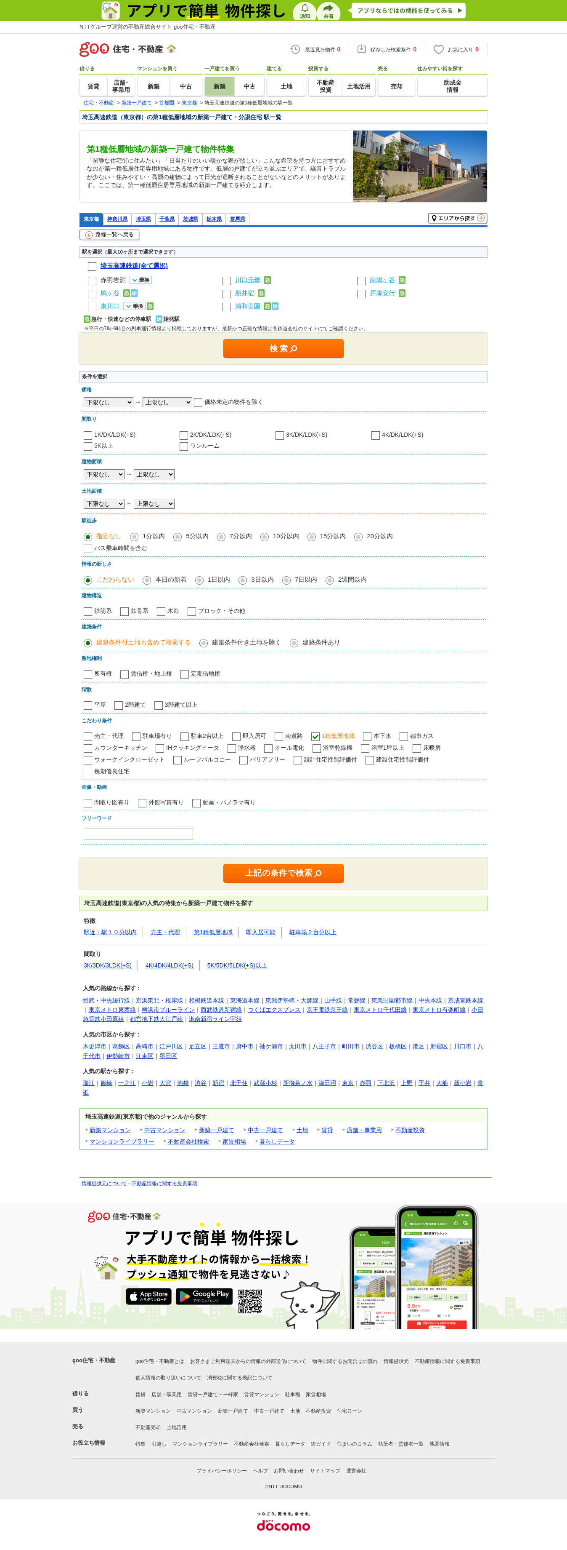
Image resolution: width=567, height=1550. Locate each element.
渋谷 (201, 1083)
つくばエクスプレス (274, 1009)
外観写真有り (166, 802)
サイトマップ (325, 1471)
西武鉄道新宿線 (221, 1009)
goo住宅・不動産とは (159, 1361)
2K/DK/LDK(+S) (210, 434)
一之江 (127, 1083)
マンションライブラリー (122, 1141)
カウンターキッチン (120, 747)
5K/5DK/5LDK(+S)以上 (237, 965)
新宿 (218, 1083)
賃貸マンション (261, 1395)
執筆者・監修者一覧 (401, 1444)
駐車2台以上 (207, 735)
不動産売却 (148, 1427)
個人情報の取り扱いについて (168, 1378)
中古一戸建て (265, 1130)
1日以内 (219, 579)
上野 (407, 1083)
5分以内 (197, 536)
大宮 (165, 1083)
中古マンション (164, 1130)
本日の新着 (171, 579)
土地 (302, 1130)
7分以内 (241, 536)
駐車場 (292, 1395)
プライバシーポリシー (221, 1471)
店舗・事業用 (364, 1130)
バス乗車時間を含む (120, 548)
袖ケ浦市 (271, 1046)
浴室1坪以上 (387, 747)
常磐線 (357, 1000)
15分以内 (333, 536)
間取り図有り (112, 802)
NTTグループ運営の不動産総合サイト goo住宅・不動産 (147, 27)
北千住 (239, 1083)
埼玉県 (143, 219)
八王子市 (324, 1046)
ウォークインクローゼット (129, 759)
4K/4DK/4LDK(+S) (169, 965)
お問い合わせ (289, 1471)
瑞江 (89, 1083)
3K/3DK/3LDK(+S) (108, 965)
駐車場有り (157, 735)
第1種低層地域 (213, 932)
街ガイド (321, 1444)
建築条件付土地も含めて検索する (143, 642)
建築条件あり (321, 642)
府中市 (245, 1046)
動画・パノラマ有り (229, 802)
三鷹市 (221, 1046)
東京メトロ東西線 (112, 1009)
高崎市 (145, 1046)
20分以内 (380, 536)
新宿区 (439, 1046)
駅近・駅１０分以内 (110, 932)
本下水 (382, 735)
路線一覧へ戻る (109, 235)
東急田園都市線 (392, 1000)
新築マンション (110, 1130)
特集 (140, 1444)
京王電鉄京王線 (327, 1009)
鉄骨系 (139, 610)
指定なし (109, 536)
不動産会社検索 (188, 1141)
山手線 (333, 1000)
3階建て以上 (181, 704)
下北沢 (386, 1083)
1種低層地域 (338, 735)
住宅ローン (349, 1411)
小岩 (148, 1083)
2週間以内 (352, 579)
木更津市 (94, 1046)
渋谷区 (374, 1046)
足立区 (198, 1046)
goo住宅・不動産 (93, 1360)
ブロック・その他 (221, 610)
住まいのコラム (354, 1444)
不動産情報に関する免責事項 (164, 1184)
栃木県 (214, 219)
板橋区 (398, 1046)
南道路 (294, 735)
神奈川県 (117, 219)
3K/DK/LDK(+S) (306, 434)
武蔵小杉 (265, 1083)
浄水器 (247, 747)
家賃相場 (234, 1141)
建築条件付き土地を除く (246, 642)
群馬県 (237, 219)
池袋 (183, 1083)
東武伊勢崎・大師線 (291, 1000)
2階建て (135, 704)
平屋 (100, 704)
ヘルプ (260, 1471)
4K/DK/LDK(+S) (402, 434)
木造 (173, 610)
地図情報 (439, 1444)
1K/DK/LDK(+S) (114, 434)
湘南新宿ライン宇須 (215, 1019)
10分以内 (286, 536)
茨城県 (190, 219)
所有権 (103, 673)
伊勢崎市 (118, 1056)
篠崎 (106, 1083)
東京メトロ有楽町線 (439, 1009)
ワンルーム (205, 445)
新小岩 (463, 1083)
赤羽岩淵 (113, 279)
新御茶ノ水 (298, 1083)
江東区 (145, 1056)
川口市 (463, 1046)
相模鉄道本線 (206, 1000)
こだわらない (115, 579)
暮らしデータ (277, 1141)
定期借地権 (205, 673)
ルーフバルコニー (207, 759)
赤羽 (365, 1083)
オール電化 (289, 747)
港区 (418, 1046)
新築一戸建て (216, 1130)
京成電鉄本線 (465, 1000)
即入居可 (254, 735)
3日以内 (262, 579)
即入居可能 (261, 932)
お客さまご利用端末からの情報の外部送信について (248, 1361)
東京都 (91, 219)
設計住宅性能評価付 (330, 759)
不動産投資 (410, 1130)
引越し (159, 1444)
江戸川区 (171, 1046)
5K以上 (103, 445)
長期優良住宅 (112, 771)
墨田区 (168, 1056)
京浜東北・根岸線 (159, 1000)
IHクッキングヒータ (192, 747)
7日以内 (306, 579)
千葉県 (167, 219)
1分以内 (154, 536)
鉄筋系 (103, 610)
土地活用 (177, 1427)
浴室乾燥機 (337, 747)
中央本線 (430, 1000)
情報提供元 (396, 1361)
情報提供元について (104, 1184)
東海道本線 (245, 1000)
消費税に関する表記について (240, 1378)
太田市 (298, 1046)
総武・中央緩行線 (106, 1000)
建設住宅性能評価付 (402, 759)
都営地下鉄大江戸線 (156, 1019)
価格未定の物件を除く (233, 401)
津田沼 (327, 1083)
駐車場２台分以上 (312, 932)
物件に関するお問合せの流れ (345, 1361)
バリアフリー (267, 759)
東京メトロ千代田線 (380, 1009)
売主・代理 (109, 735)
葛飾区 (121, 1046)
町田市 (351, 1046)
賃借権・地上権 (151, 673)
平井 (424, 1083)
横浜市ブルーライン (168, 1009)
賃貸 (327, 1130)
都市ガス (422, 735)
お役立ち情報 (88, 1443)
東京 (348, 1083)
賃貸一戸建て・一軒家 (213, 1395)
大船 (442, 1083)
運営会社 (356, 1471)
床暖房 (432, 747)
